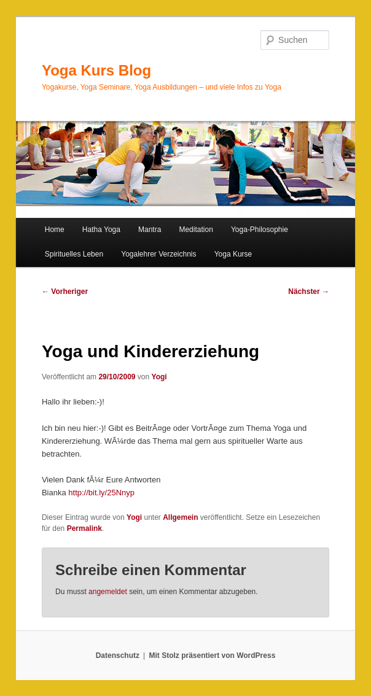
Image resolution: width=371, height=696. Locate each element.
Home (54, 229)
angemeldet (107, 591)
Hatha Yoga (101, 229)
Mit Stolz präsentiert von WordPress (212, 655)
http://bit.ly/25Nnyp (101, 492)
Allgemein (180, 517)
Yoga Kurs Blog (96, 70)
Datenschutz (117, 655)
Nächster (308, 291)
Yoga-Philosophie (259, 229)
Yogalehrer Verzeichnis (158, 254)
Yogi (159, 377)
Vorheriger (65, 291)
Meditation (196, 229)
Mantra (149, 229)
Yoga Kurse (233, 254)
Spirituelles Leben (74, 254)
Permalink (84, 528)
